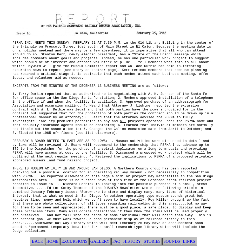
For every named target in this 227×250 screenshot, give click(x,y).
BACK (37, 241)
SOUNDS (171, 241)
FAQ (116, 241)
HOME (52, 241)
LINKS (189, 241)
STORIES (152, 241)
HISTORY (132, 241)
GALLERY (100, 241)
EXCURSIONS (74, 241)
